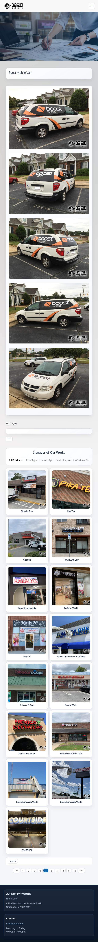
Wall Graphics (64, 460)
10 (75, 871)
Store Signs (31, 460)
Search (13, 861)
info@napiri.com (15, 923)
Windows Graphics (85, 460)
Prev (16, 870)
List (9, 439)
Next (81, 870)
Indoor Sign (47, 460)
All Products (15, 460)
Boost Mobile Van (20, 72)
